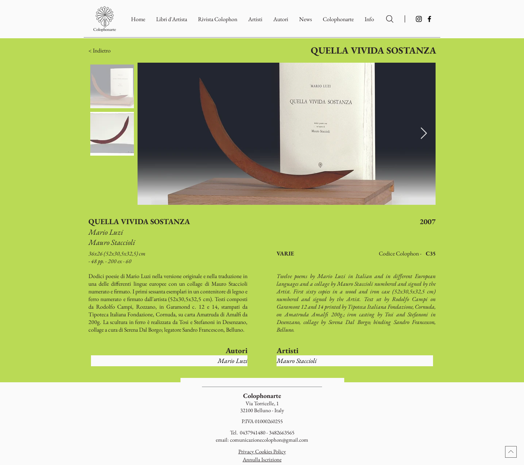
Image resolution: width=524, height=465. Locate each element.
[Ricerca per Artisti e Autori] (389, 19)
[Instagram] (419, 19)
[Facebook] (429, 19)
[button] (338, 19)
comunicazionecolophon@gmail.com (269, 439)
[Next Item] (423, 134)
